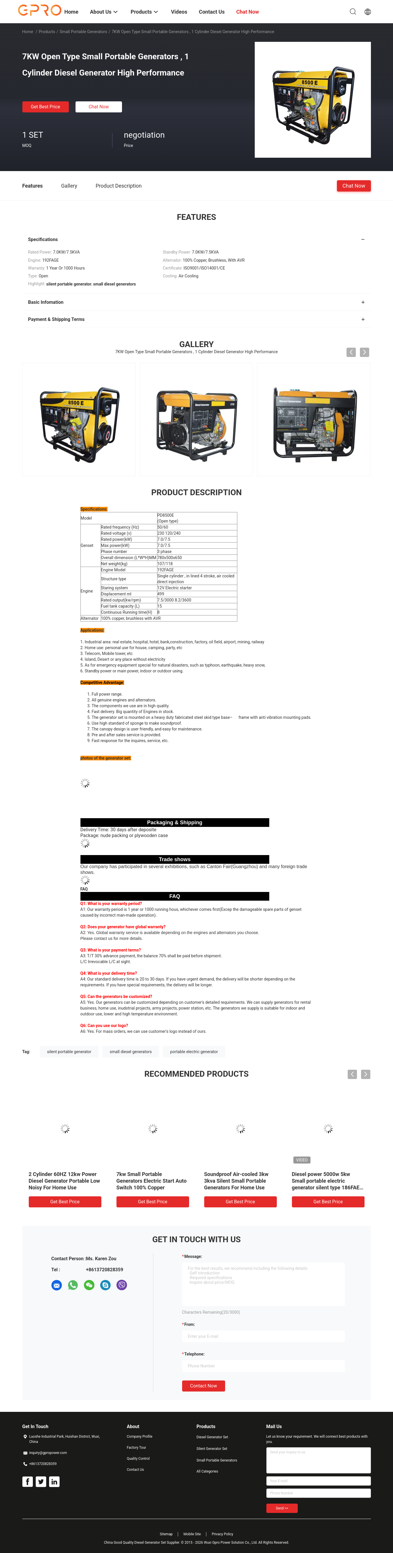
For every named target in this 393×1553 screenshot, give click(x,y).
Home (27, 31)
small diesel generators (131, 1051)
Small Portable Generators (83, 31)
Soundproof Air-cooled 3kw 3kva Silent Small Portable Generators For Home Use (236, 1181)
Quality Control (138, 1459)
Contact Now (203, 1386)
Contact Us (135, 1470)
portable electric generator (194, 1051)
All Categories (207, 1471)
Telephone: (194, 1354)
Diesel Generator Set (212, 1437)
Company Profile (139, 1436)
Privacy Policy (222, 1534)
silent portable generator (69, 1051)
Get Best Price (45, 106)
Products (47, 31)
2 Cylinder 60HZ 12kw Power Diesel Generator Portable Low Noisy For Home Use (64, 1181)
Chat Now (99, 106)
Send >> (282, 1508)
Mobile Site (192, 1534)
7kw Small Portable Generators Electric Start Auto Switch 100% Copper (151, 1181)
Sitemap (166, 1534)
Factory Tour (136, 1448)
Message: (193, 1256)
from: (189, 1324)
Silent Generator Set (212, 1449)
